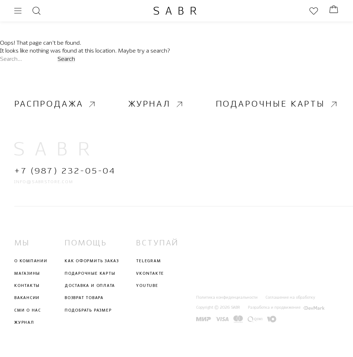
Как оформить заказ (92, 261)
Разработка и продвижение (286, 307)
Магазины (27, 273)
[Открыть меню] (17, 10)
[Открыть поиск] (36, 11)
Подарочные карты (277, 104)
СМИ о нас (27, 310)
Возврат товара (84, 298)
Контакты (27, 286)
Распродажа (55, 104)
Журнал (156, 104)
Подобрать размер (88, 310)
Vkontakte (150, 273)
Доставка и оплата (90, 286)
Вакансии (27, 298)
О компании (31, 261)
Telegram (148, 261)
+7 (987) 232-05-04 (64, 171)
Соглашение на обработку (290, 297)
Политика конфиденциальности (227, 297)
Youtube (147, 286)
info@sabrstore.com (43, 182)
